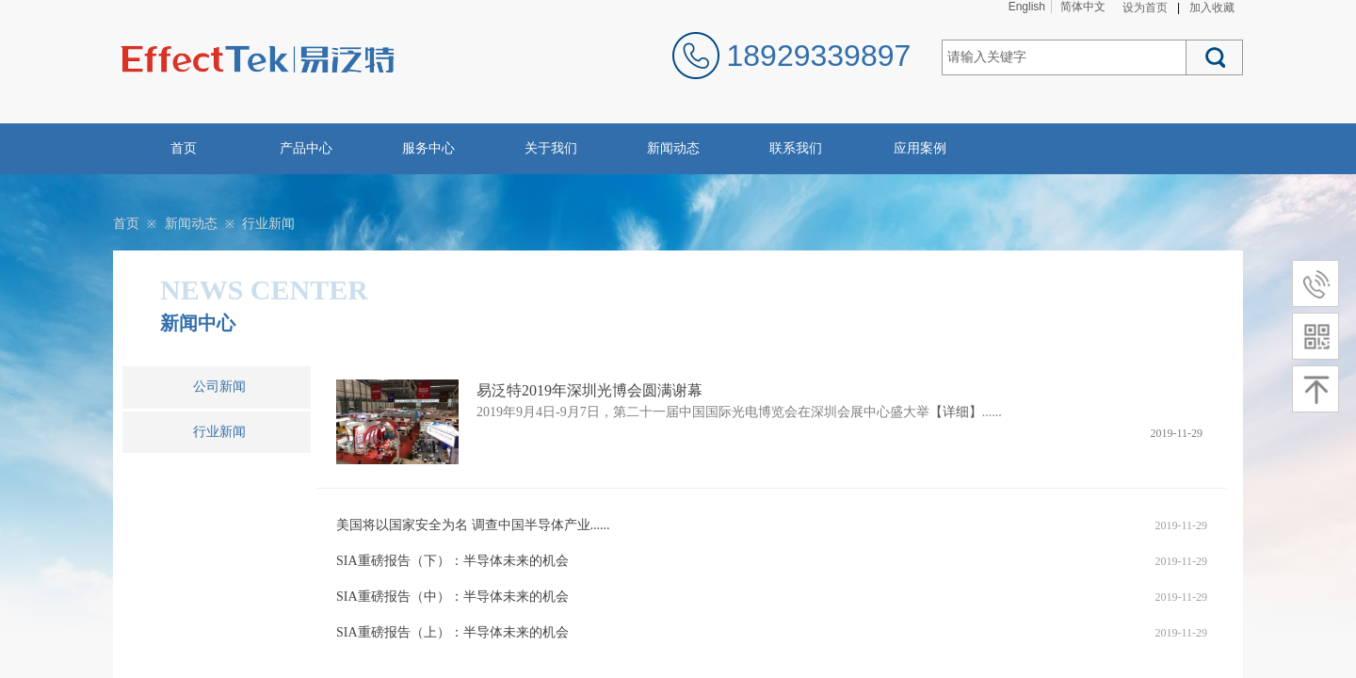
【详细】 (955, 412)
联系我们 (795, 148)
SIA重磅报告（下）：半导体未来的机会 (452, 561)
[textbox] (1064, 57)
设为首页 (1145, 7)
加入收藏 (1212, 7)
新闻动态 (673, 148)
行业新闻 (268, 224)
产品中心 (306, 148)
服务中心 (428, 148)
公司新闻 (219, 386)
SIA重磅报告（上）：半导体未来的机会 (452, 632)
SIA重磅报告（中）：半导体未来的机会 (452, 596)
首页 (183, 148)
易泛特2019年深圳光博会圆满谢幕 (589, 390)
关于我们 (551, 148)
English (1027, 6)
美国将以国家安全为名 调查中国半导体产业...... (473, 525)
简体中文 (1083, 6)
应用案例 (920, 148)
